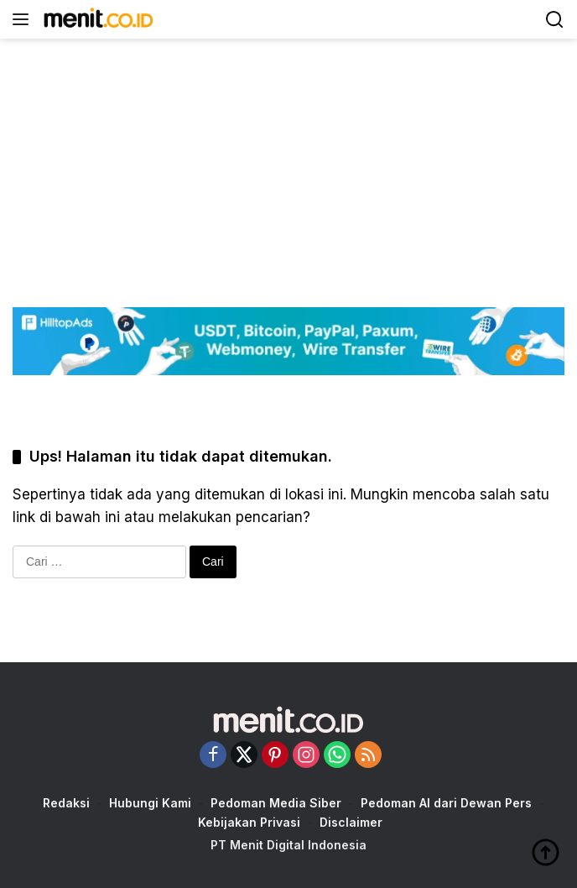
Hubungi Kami (150, 803)
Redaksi (66, 803)
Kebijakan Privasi (249, 822)
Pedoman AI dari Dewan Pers (446, 803)
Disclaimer (351, 822)
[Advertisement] (288, 156)
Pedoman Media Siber (276, 803)
